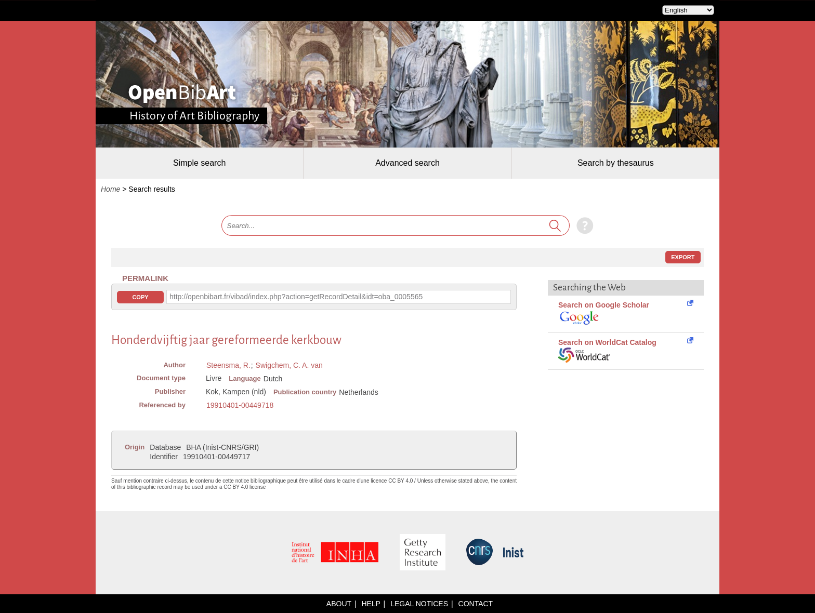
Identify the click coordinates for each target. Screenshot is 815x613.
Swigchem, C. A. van (289, 365)
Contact (475, 603)
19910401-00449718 (239, 405)
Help (370, 603)
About (338, 603)
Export (682, 257)
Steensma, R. (228, 365)
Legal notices (419, 603)
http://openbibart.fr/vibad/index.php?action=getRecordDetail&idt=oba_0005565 (296, 296)
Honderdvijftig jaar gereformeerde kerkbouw (226, 340)
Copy (140, 297)
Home (110, 189)
